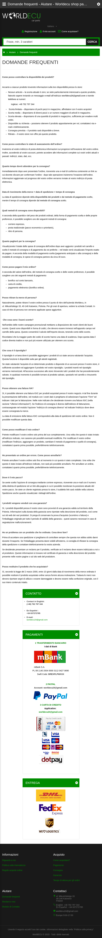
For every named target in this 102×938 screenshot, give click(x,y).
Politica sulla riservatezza (13, 865)
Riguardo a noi (9, 860)
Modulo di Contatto (11, 906)
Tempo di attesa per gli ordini (66, 880)
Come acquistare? (68, 31)
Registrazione (28, 31)
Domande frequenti (11, 896)
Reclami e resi (8, 901)
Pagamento (58, 865)
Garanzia (57, 875)
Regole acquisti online (12, 870)
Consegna (58, 870)
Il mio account (47, 31)
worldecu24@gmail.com (73, 95)
